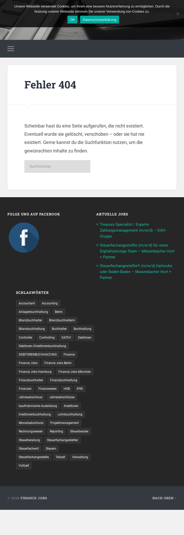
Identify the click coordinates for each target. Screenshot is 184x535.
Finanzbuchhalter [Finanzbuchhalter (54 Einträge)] (77, 392)
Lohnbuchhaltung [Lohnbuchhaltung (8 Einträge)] (77, 437)
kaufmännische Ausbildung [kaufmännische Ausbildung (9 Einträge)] (40, 428)
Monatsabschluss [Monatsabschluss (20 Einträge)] (33, 446)
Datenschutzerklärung (99, 20)
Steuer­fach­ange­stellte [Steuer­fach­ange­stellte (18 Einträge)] (55, 481)
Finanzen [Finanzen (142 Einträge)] (64, 401)
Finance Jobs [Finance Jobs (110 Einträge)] (29, 375)
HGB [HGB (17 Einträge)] (50, 410)
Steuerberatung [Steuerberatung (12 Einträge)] (59, 464)
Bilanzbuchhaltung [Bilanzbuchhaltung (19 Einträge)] (34, 330)
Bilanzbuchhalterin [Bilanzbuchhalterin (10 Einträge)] (67, 321)
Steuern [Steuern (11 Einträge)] (25, 481)
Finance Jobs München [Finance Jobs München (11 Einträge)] (37, 392)
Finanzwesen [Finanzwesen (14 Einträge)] (29, 410)
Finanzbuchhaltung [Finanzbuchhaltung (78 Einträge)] (34, 401)
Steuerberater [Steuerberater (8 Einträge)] (30, 464)
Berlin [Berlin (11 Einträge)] (63, 312)
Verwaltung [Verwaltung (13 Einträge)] (28, 490)
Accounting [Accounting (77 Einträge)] (53, 303)
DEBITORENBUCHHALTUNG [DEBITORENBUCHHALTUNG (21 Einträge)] (41, 366)
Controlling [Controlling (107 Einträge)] (77, 339)
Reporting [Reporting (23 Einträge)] (62, 455)
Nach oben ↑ (164, 523)
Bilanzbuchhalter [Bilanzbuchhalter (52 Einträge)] (32, 321)
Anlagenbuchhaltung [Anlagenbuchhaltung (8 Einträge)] (35, 312)
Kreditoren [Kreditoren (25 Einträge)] (77, 428)
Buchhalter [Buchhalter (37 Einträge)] (64, 330)
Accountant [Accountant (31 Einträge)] (28, 303)
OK (72, 20)
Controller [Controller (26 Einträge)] (54, 339)
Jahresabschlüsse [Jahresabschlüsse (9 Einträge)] (67, 419)
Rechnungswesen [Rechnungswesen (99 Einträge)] (33, 455)
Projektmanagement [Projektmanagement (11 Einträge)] (70, 446)
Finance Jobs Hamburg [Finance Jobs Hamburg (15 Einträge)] (37, 384)
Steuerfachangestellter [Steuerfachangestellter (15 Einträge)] (37, 473)
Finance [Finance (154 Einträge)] (76, 366)
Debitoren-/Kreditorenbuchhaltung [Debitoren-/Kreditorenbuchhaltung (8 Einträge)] (46, 357)
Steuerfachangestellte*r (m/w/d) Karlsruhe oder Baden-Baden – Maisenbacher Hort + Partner (131, 272)
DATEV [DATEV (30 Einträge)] (24, 348)
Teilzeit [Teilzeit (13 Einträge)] (85, 481)
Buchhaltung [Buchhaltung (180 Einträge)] (29, 339)
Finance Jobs (34, 523)
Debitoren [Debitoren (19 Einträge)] (44, 348)
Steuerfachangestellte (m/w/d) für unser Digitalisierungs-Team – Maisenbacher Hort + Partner (133, 251)
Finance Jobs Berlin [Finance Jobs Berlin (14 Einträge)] (62, 375)
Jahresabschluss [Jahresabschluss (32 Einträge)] (32, 419)
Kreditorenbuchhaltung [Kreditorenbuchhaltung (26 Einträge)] (37, 437)
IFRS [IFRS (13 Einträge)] (65, 410)
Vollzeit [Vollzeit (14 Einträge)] (50, 490)
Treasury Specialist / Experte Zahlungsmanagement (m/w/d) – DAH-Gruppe (138, 231)
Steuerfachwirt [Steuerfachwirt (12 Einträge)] (73, 473)
